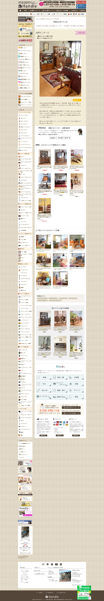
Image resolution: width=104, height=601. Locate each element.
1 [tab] (57, 97)
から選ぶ (22, 48)
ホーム (20, 10)
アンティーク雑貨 (46, 14)
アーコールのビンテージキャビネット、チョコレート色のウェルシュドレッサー (44, 329)
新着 (25, 10)
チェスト (24, 572)
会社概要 (66, 10)
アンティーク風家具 (63, 14)
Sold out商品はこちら (22, 557)
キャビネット (25, 574)
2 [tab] (59, 97)
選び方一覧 (22, 45)
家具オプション (23, 440)
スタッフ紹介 (51, 579)
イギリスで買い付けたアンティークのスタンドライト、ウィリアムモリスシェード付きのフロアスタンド (76, 354)
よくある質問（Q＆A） (39, 573)
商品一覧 (22, 109)
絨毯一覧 (21, 248)
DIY (21, 580)
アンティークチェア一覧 (25, 112)
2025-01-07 (57, 18)
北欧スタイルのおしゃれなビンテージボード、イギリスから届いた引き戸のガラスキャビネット (61, 167)
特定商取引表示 (50, 592)
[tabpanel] (60, 69)
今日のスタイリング (50, 18)
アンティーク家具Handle (40, 18)
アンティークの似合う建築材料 (26, 93)
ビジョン (50, 570)
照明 (54, 14)
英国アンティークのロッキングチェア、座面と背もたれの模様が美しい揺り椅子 (44, 191)
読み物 (59, 10)
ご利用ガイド (74, 10)
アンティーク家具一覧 (24, 153)
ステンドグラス (24, 575)
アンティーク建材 (24, 582)
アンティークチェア (25, 14)
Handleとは (51, 571)
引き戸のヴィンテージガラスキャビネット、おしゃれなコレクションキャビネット (60, 329)
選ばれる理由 (51, 572)
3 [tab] (61, 97)
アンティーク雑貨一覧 (24, 293)
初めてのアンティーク (53, 574)
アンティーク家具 (35, 14)
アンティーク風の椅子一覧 (25, 233)
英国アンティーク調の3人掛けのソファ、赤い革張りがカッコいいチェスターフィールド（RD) (61, 191)
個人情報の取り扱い (62, 592)
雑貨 (71, 14)
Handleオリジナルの (26, 102)
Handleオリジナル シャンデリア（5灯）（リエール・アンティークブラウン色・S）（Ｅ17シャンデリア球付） (77, 191)
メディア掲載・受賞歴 (53, 580)
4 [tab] (63, 97)
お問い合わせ (82, 10)
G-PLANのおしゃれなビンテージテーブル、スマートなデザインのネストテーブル (77, 167)
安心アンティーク (34, 10)
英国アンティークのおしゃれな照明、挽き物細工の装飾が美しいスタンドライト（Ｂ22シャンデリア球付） (44, 216)
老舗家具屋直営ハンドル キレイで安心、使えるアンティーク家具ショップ (28, 5)
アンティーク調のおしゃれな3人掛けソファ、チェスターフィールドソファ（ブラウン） (60, 354)
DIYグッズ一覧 (23, 408)
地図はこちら (25, 550)
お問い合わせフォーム (78, 584)
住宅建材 (82, 14)
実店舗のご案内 (76, 570)
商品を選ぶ (22, 567)
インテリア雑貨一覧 (24, 346)
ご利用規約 (40, 592)
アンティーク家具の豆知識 (23, 556)
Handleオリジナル (26, 104)
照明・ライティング (25, 578)
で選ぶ (24, 59)
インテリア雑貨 (24, 579)
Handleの (25, 99)
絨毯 (76, 14)
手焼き (26, 96)
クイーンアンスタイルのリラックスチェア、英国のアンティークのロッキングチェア (44, 354)
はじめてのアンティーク (48, 10)
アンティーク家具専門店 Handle (55, 567)
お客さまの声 (37, 570)
